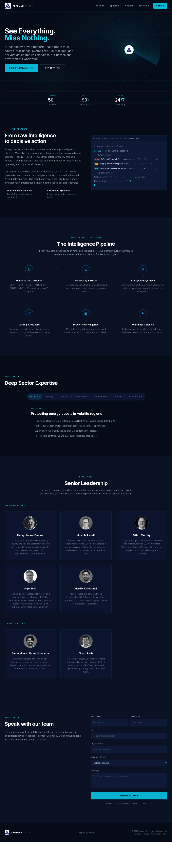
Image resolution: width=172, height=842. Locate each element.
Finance (117, 400)
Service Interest (98, 760)
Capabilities (115, 5)
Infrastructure (135, 400)
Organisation (97, 746)
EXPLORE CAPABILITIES (21, 68)
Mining (49, 400)
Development (100, 400)
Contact (160, 5)
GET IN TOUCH (52, 68)
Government (81, 400)
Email (93, 733)
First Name (96, 719)
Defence (64, 400)
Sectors (129, 5)
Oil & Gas (35, 400)
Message (95, 773)
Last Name (135, 719)
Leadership (143, 5)
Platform (99, 5)
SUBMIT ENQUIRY (129, 799)
